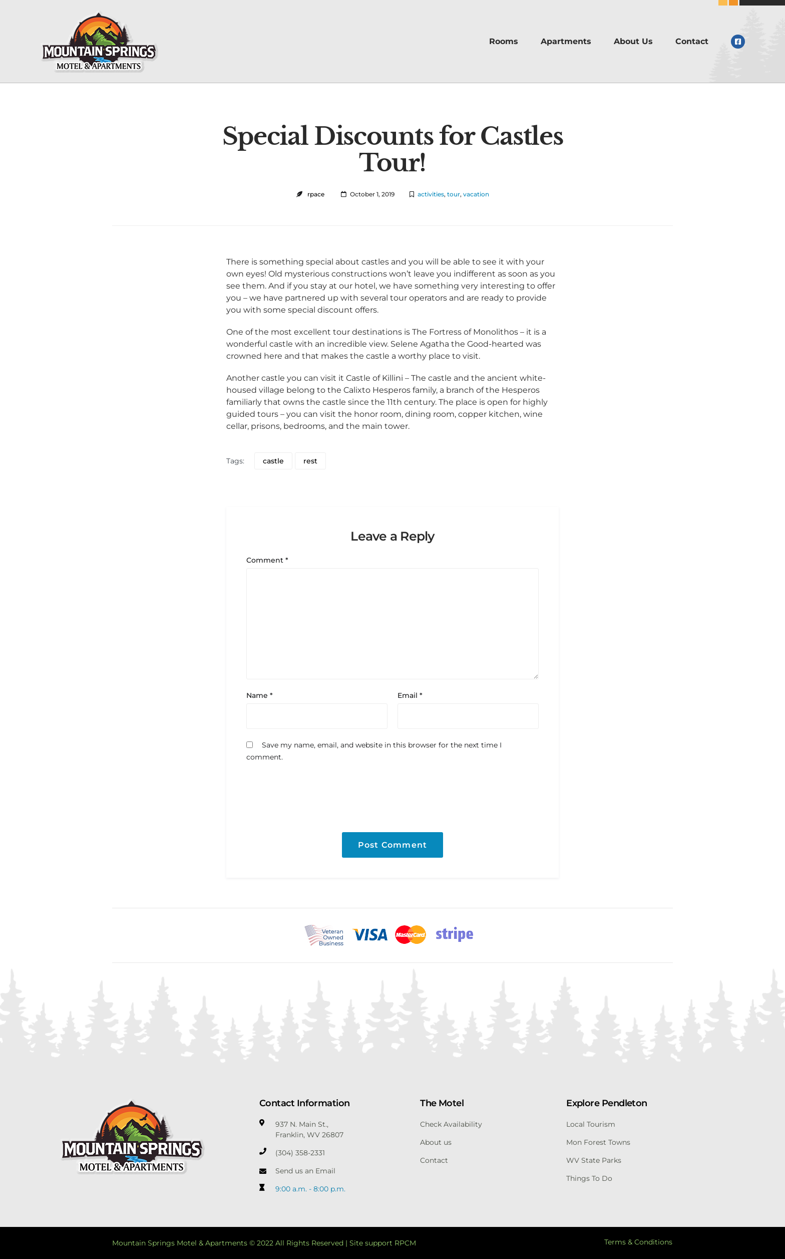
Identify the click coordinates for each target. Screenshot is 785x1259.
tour (453, 194)
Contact (691, 41)
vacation (476, 194)
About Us (633, 41)
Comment (267, 560)
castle (273, 460)
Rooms (503, 41)
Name (259, 695)
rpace (315, 194)
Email (410, 695)
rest (310, 460)
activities (431, 194)
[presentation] (314, 790)
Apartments (566, 41)
